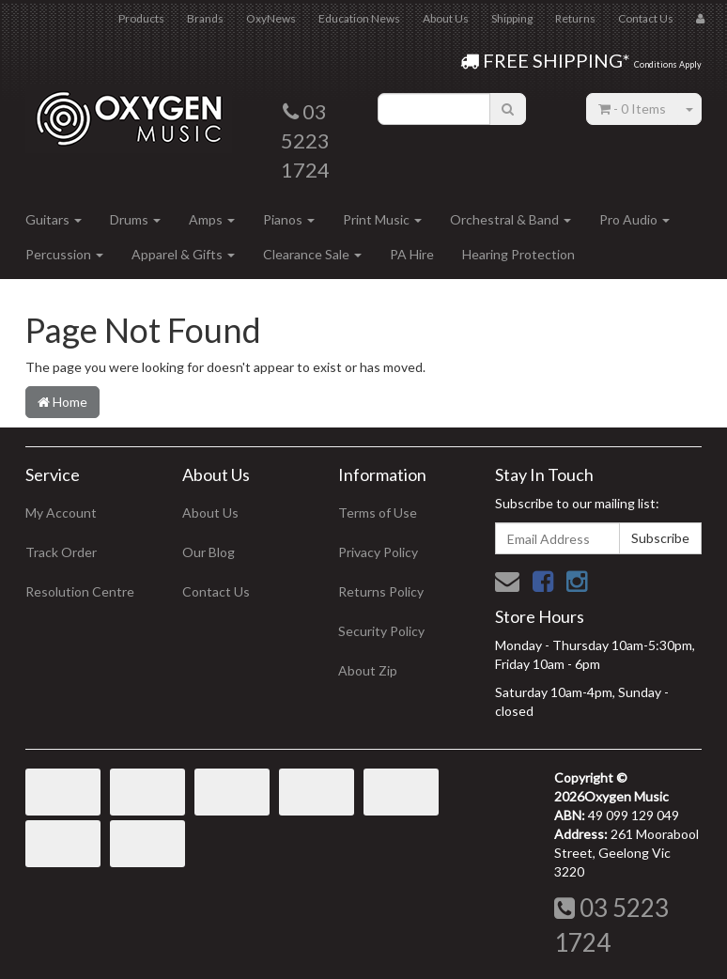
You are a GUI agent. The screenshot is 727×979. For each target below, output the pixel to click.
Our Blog (208, 552)
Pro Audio (634, 219)
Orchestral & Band (510, 219)
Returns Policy (381, 591)
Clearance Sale (312, 254)
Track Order (61, 552)
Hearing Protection (518, 254)
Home (62, 402)
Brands (205, 18)
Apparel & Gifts (183, 254)
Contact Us (645, 18)
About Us (446, 18)
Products (141, 18)
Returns (575, 18)
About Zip (367, 670)
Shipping (512, 18)
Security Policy (381, 631)
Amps (212, 219)
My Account (61, 513)
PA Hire (412, 254)
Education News (359, 18)
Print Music (382, 219)
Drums (135, 219)
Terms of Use (377, 513)
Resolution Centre (79, 591)
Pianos (289, 219)
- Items (632, 109)
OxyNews (271, 18)
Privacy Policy (378, 552)
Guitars (53, 219)
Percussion (64, 254)
